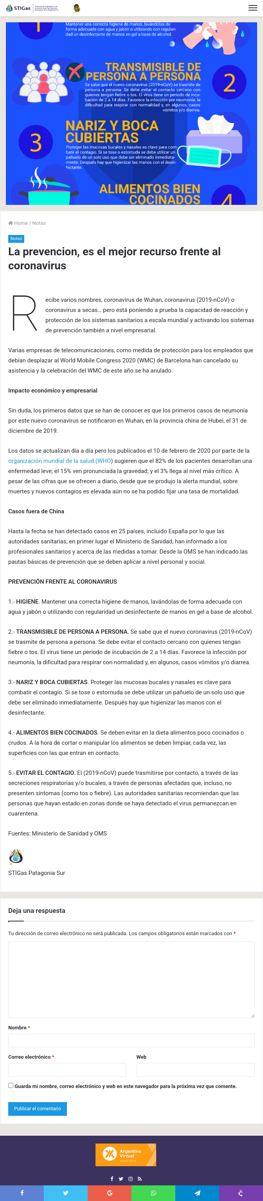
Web (142, 1057)
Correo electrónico (31, 1057)
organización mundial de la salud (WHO (59, 460)
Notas (39, 223)
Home (18, 223)
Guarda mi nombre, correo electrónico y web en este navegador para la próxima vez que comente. (125, 1086)
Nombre (19, 1028)
